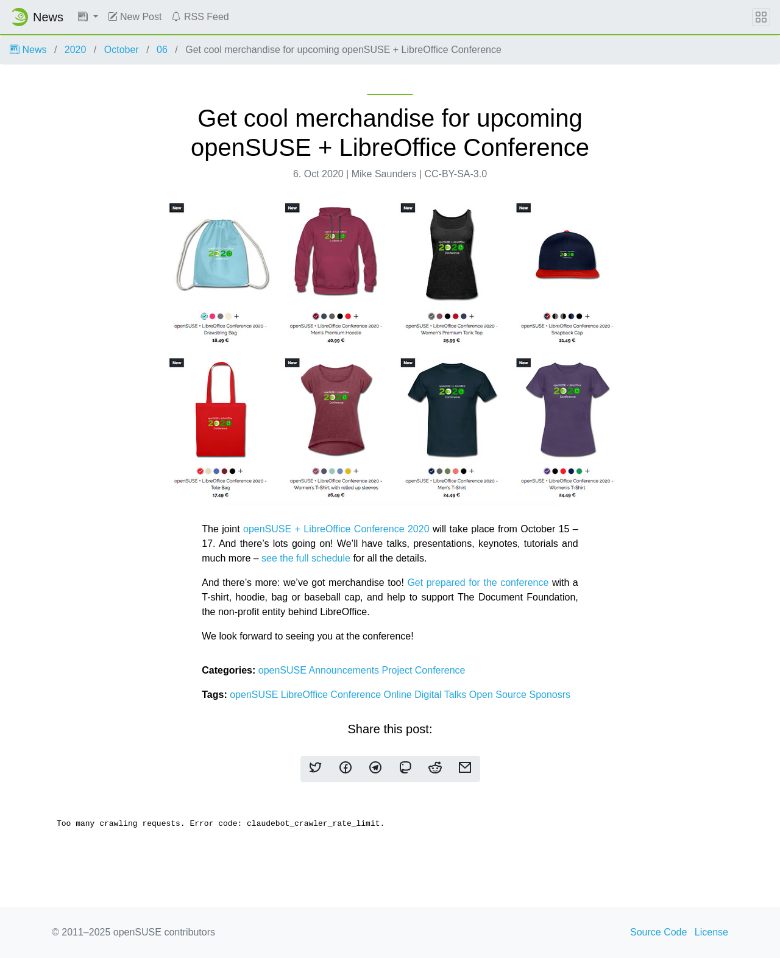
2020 (76, 49)
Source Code (658, 932)
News (28, 49)
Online (399, 694)
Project (398, 670)
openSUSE (283, 670)
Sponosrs (549, 694)
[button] (88, 17)
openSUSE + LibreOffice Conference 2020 (336, 529)
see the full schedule (305, 558)
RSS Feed (200, 17)
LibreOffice (306, 694)
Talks (456, 694)
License (711, 932)
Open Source (499, 694)
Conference (440, 670)
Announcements (344, 670)
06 (162, 49)
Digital (429, 694)
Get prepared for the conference (477, 582)
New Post (135, 17)
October (121, 49)
